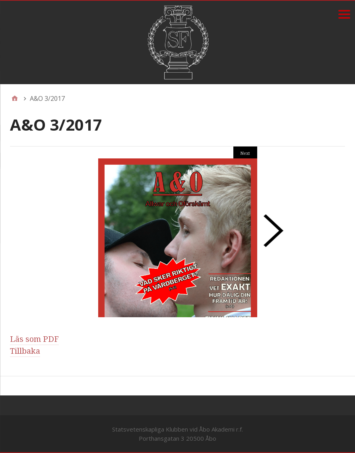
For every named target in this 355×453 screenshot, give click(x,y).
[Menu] (344, 14)
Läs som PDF (34, 339)
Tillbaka (25, 351)
